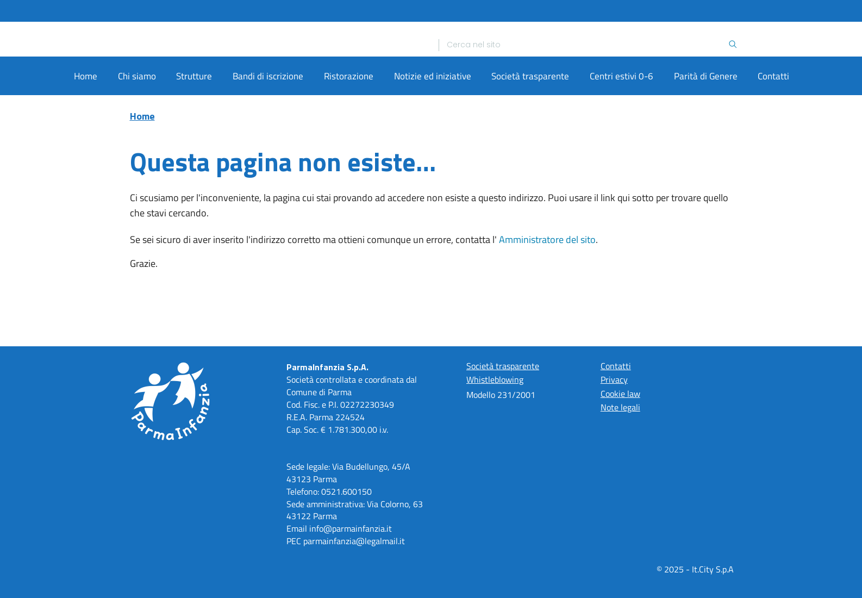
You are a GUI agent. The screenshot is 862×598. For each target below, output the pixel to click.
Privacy (614, 380)
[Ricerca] (587, 69)
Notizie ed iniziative (432, 134)
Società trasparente (530, 134)
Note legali (620, 407)
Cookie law (620, 393)
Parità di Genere (706, 134)
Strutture (194, 134)
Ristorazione (348, 134)
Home (85, 134)
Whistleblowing (494, 380)
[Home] (274, 69)
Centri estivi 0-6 (621, 134)
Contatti (773, 134)
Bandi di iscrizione (268, 134)
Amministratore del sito (547, 298)
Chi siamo (137, 134)
